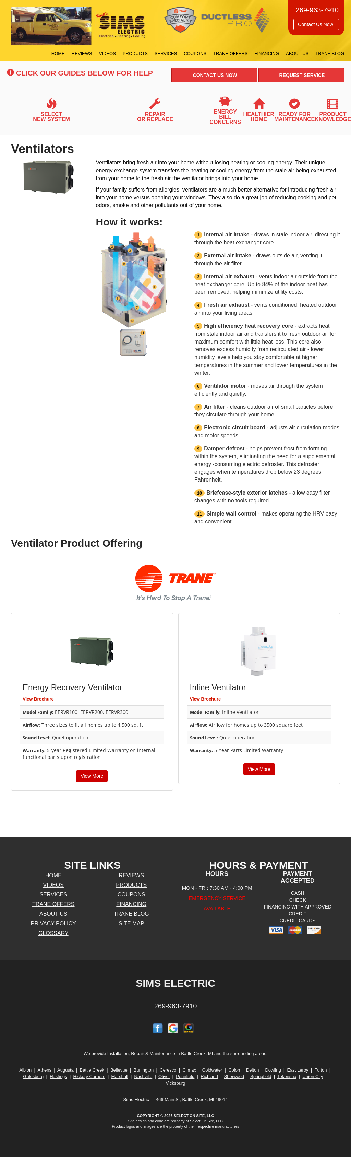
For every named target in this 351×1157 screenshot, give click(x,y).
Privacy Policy (53, 923)
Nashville (143, 1076)
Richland (209, 1076)
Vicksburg (175, 1083)
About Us (297, 53)
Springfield (260, 1076)
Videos (107, 53)
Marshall (119, 1076)
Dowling (273, 1070)
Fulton (320, 1070)
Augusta (65, 1070)
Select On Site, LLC (194, 1116)
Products (135, 53)
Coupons (195, 53)
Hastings (58, 1076)
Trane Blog (329, 53)
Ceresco (168, 1070)
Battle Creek (92, 1070)
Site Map (131, 923)
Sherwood (234, 1076)
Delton (252, 1070)
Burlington (144, 1070)
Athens (44, 1070)
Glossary (53, 933)
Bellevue (119, 1070)
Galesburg (33, 1076)
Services (166, 53)
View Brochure (38, 699)
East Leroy (297, 1070)
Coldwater (212, 1070)
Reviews (82, 53)
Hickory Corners (89, 1076)
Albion (25, 1070)
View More (92, 776)
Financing (266, 53)
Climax (189, 1070)
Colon (234, 1070)
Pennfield (185, 1076)
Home (58, 53)
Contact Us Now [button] (316, 24)
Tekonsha (286, 1076)
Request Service (301, 75)
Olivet (164, 1076)
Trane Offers (230, 53)
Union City (313, 1076)
